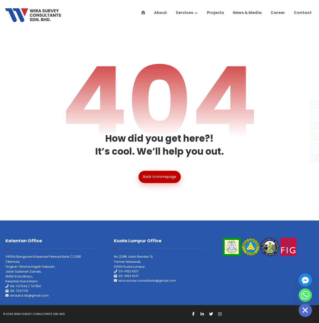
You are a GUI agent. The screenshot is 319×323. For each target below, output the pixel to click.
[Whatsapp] (305, 295)
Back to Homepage (159, 176)
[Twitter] (211, 314)
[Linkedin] (202, 314)
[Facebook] (193, 314)
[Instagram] (220, 314)
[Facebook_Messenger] (305, 280)
